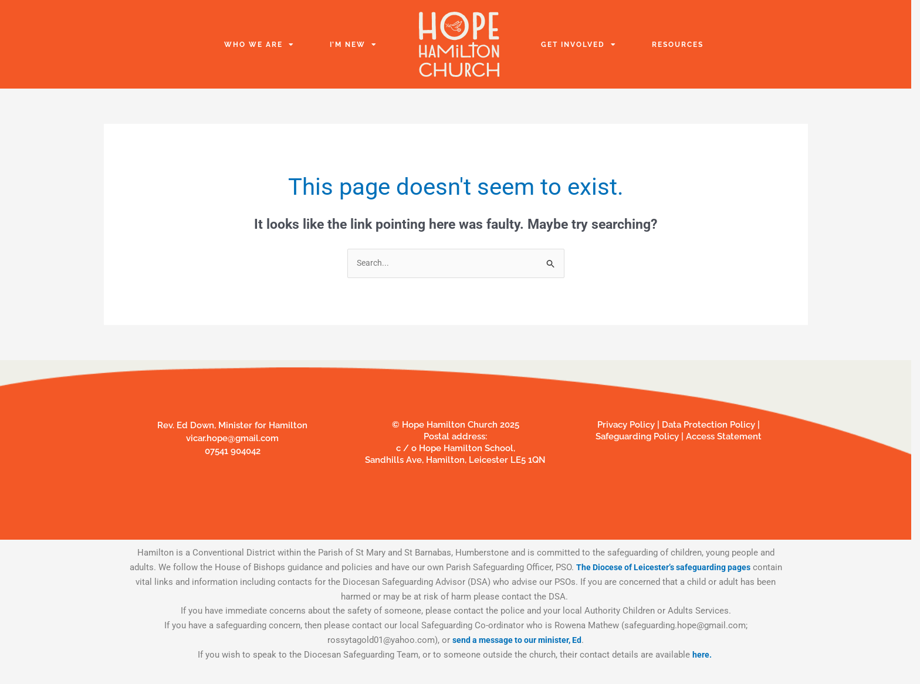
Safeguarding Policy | (641, 437)
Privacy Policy (626, 425)
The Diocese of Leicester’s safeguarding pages (679, 568)
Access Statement (724, 437)
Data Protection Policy (709, 425)
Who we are (259, 44)
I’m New (353, 44)
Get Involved (579, 44)
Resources (677, 44)
